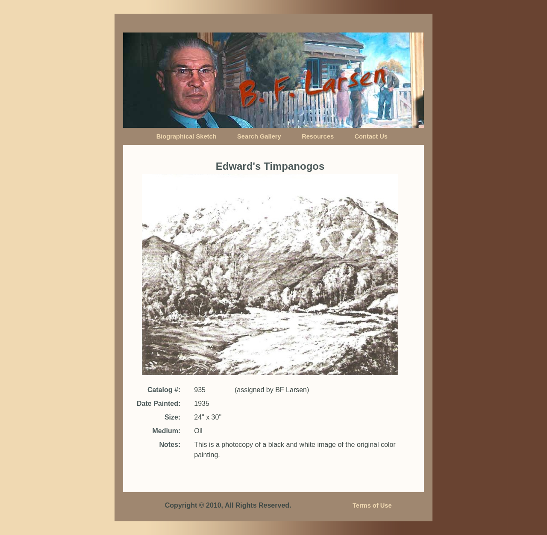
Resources (318, 136)
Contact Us (371, 136)
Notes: (169, 444)
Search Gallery (259, 136)
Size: (172, 417)
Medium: (166, 431)
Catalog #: (163, 389)
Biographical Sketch (186, 136)
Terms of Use (372, 505)
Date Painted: (158, 403)
